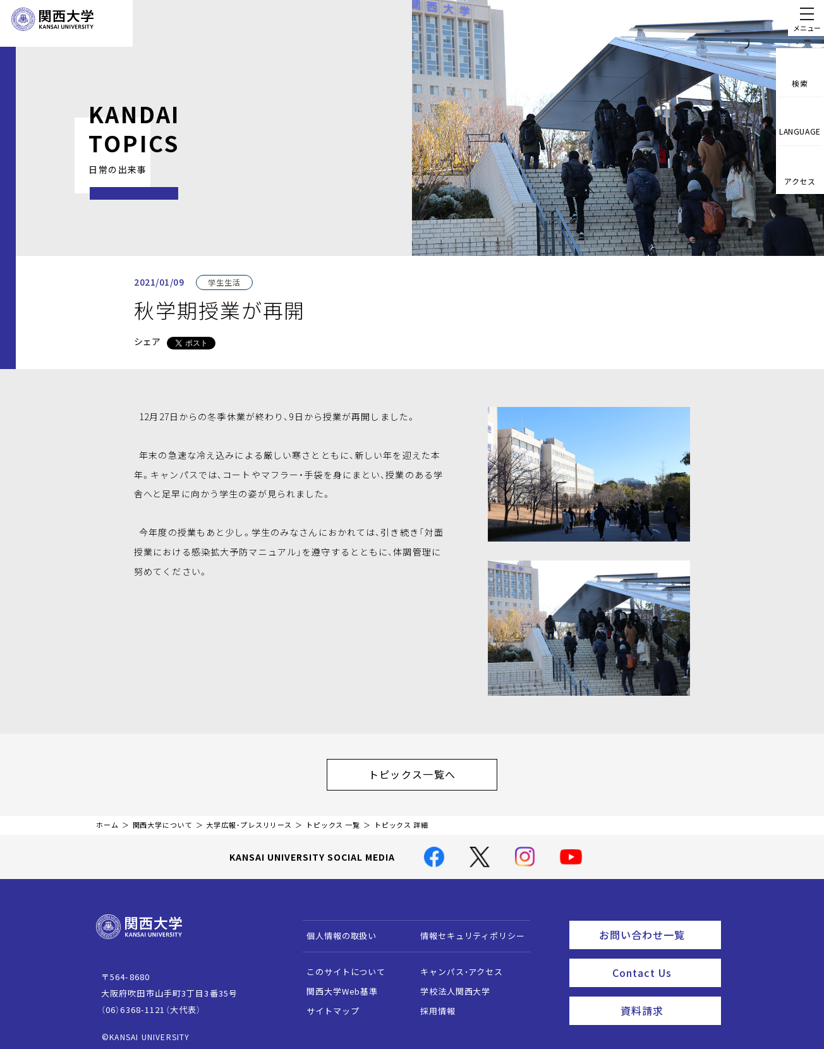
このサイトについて (340, 965)
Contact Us (662, 961)
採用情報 (432, 1004)
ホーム (107, 818)
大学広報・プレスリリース (249, 818)
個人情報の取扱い (336, 929)
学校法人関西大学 (450, 985)
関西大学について (163, 818)
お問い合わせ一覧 (657, 926)
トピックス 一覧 (333, 818)
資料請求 (667, 996)
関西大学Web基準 (336, 985)
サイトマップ (327, 1004)
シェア (147, 341)
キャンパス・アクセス (456, 965)
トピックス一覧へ (424, 771)
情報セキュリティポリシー (467, 929)
